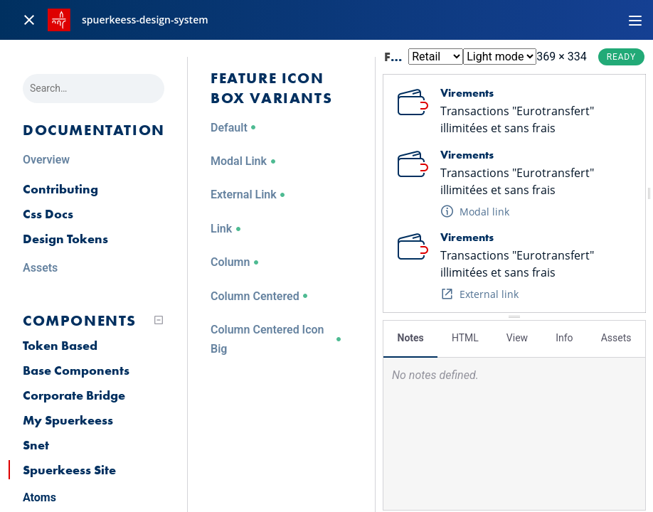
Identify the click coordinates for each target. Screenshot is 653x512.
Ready (621, 57)
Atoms (39, 497)
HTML (465, 337)
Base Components (76, 370)
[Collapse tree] (158, 320)
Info (564, 337)
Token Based (60, 345)
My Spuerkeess (68, 420)
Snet (36, 445)
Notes (411, 337)
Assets (616, 337)
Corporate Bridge (74, 395)
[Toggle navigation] (635, 20)
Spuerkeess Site (69, 470)
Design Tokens (65, 238)
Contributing (60, 189)
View (517, 337)
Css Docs (48, 214)
